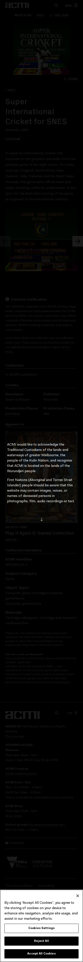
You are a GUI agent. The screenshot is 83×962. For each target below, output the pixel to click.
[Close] (78, 896)
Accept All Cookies (41, 954)
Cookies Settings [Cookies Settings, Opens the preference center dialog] (41, 928)
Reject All (41, 941)
